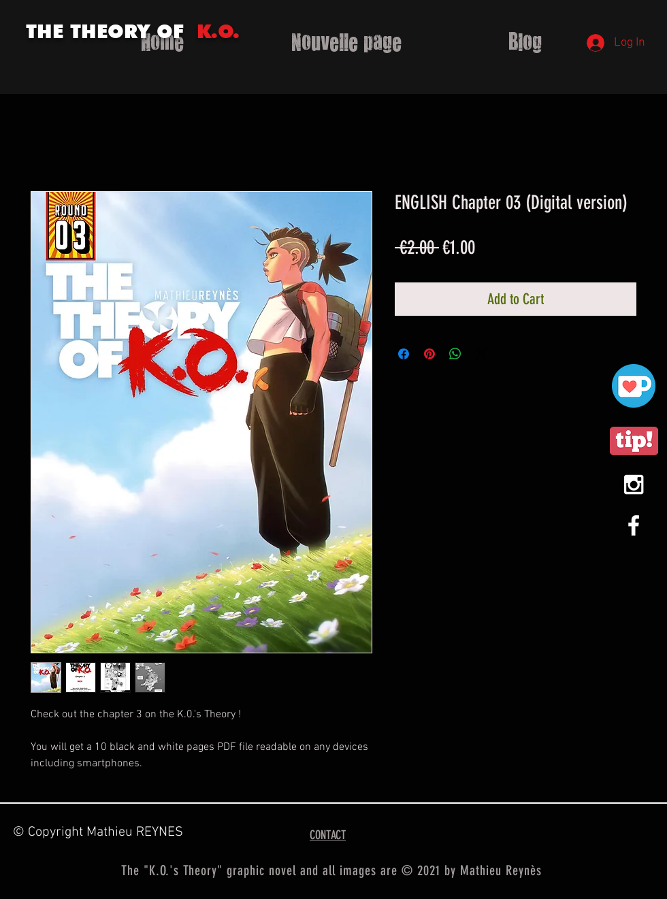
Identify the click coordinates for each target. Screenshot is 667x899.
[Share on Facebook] (403, 354)
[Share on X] (481, 354)
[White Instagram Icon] (633, 484)
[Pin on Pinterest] (429, 354)
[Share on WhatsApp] (455, 354)
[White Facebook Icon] (633, 525)
